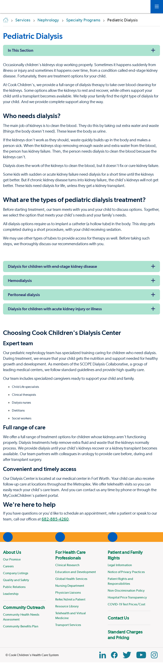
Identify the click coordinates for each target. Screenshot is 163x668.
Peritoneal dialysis (24, 294)
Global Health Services (71, 579)
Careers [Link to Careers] (8, 566)
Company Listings (15, 573)
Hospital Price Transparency (127, 597)
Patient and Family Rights (125, 555)
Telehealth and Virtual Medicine (70, 615)
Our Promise (12, 559)
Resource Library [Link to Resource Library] (67, 606)
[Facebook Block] (114, 655)
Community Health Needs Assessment (21, 617)
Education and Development (75, 572)
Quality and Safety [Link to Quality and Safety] (16, 580)
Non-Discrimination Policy (126, 590)
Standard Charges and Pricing (125, 634)
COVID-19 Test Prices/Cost (126, 604)
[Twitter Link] (126, 655)
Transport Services (68, 625)
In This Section (20, 50)
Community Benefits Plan (20, 626)
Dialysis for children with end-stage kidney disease (52, 266)
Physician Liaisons (68, 592)
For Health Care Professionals (70, 555)
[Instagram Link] (154, 655)
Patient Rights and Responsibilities (120, 581)
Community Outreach (24, 607)
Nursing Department (69, 586)
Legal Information (120, 565)
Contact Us (118, 618)
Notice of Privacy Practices (126, 572)
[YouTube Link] (141, 655)
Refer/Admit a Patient (70, 599)
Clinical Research (67, 565)
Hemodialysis (20, 280)
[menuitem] (24, 572)
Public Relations (14, 587)
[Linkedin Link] (102, 655)
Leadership (11, 594)
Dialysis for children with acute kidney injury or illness (55, 308)
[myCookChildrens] (141, 6)
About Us (12, 552)
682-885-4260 (55, 519)
